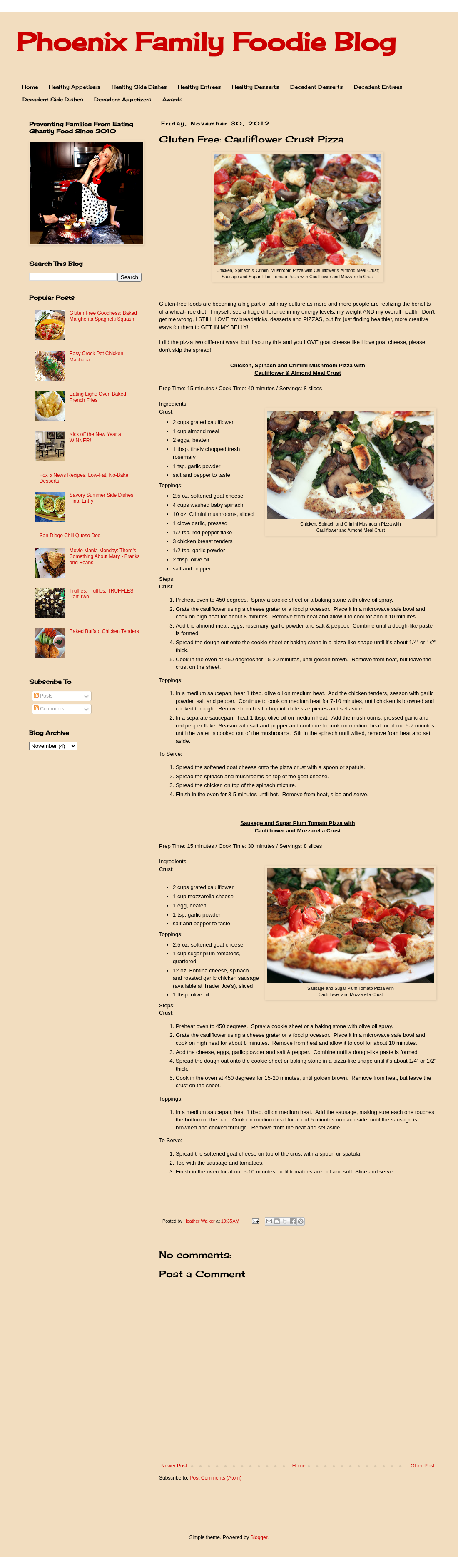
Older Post (422, 1466)
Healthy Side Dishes (139, 87)
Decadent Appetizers (123, 99)
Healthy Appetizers (75, 87)
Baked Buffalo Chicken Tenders (104, 631)
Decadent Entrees (378, 87)
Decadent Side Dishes (52, 99)
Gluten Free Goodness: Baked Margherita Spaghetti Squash (103, 316)
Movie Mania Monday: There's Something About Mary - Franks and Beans (105, 557)
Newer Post (174, 1466)
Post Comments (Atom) (215, 1478)
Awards (172, 99)
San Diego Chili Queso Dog (70, 535)
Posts (43, 696)
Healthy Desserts (255, 87)
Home (30, 87)
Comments (49, 709)
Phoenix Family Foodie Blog (206, 41)
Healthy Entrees (199, 87)
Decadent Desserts (316, 87)
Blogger (258, 1537)
